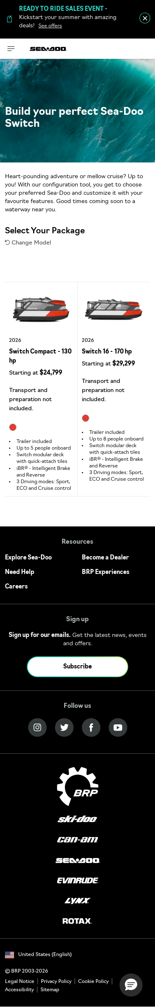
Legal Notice (19, 981)
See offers (50, 26)
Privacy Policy (56, 981)
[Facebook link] (91, 727)
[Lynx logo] (78, 901)
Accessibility (19, 990)
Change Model (28, 243)
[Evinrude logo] (77, 881)
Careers (16, 587)
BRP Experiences (105, 572)
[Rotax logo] (77, 921)
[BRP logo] (77, 787)
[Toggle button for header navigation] (11, 49)
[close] (145, 18)
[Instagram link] (37, 727)
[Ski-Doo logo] (77, 820)
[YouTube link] (118, 727)
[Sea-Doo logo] (48, 49)
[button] (131, 985)
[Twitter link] (64, 727)
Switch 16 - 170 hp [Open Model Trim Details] (107, 352)
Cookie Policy (93, 981)
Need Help (19, 572)
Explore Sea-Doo (28, 558)
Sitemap (50, 990)
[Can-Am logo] (77, 840)
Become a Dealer (105, 558)
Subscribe (77, 667)
